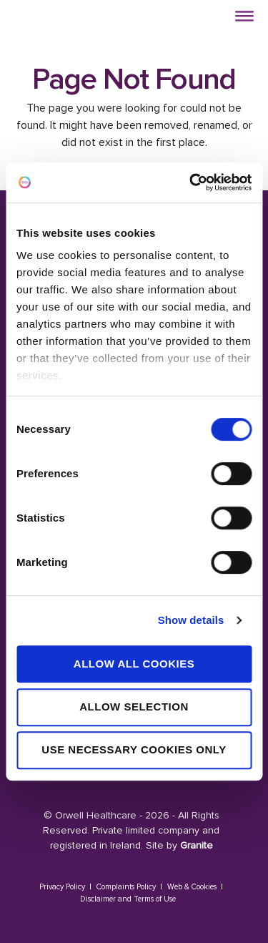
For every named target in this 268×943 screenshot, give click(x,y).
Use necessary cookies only (133, 749)
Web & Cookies (192, 886)
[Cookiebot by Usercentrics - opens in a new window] (191, 182)
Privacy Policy (62, 886)
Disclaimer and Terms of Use (128, 899)
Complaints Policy (126, 886)
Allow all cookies (134, 664)
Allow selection (133, 706)
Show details (191, 620)
